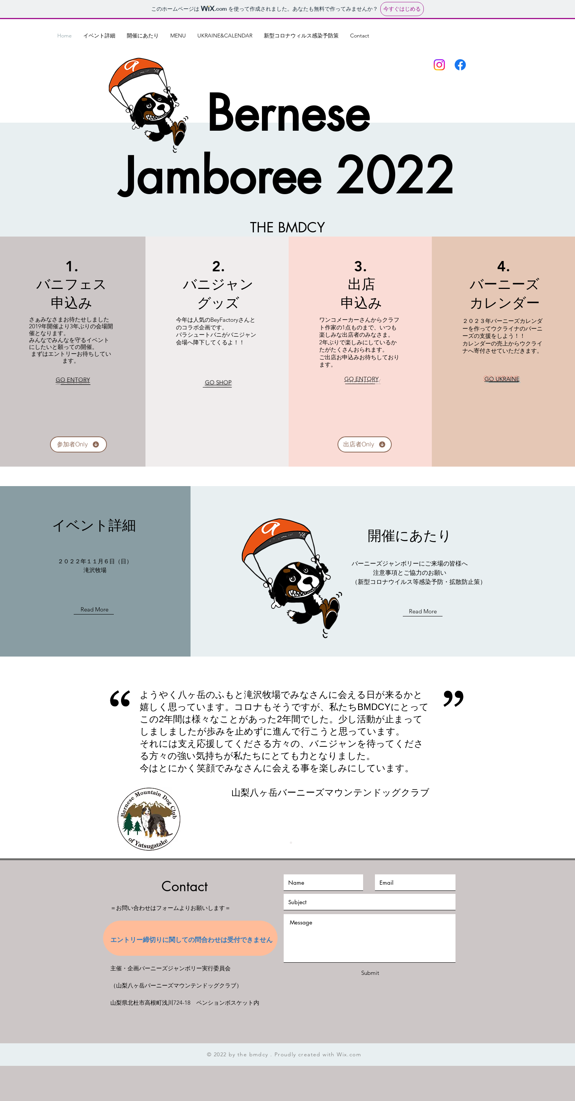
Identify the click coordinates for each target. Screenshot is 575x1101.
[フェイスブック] (460, 64)
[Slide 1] (284, 843)
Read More (94, 609)
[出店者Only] (365, 444)
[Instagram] (439, 64)
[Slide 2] (291, 843)
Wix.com (349, 1054)
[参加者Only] (78, 444)
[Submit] (370, 973)
